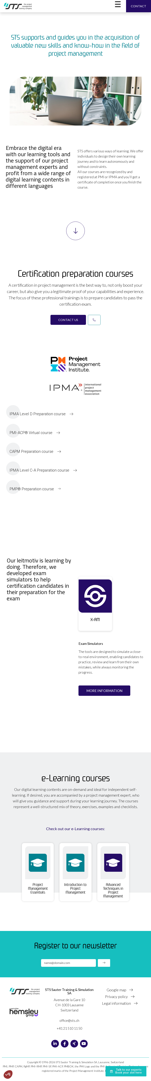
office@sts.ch (69, 1020)
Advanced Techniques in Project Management (113, 890)
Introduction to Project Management (75, 888)
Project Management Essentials (38, 888)
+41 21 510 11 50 (69, 1028)
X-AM (95, 619)
